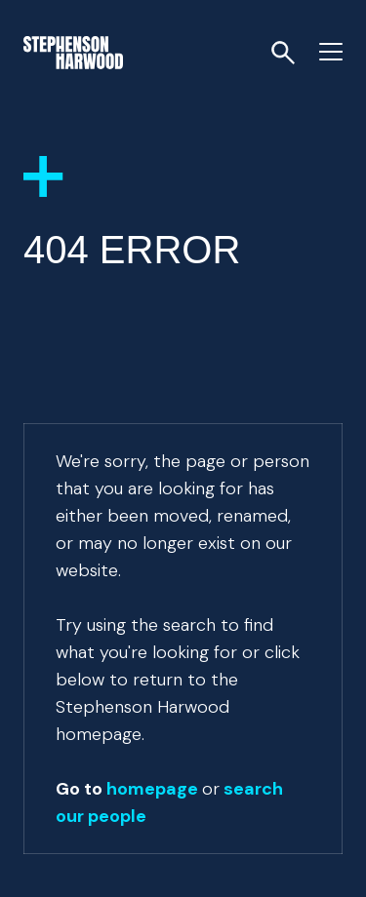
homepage (152, 788)
